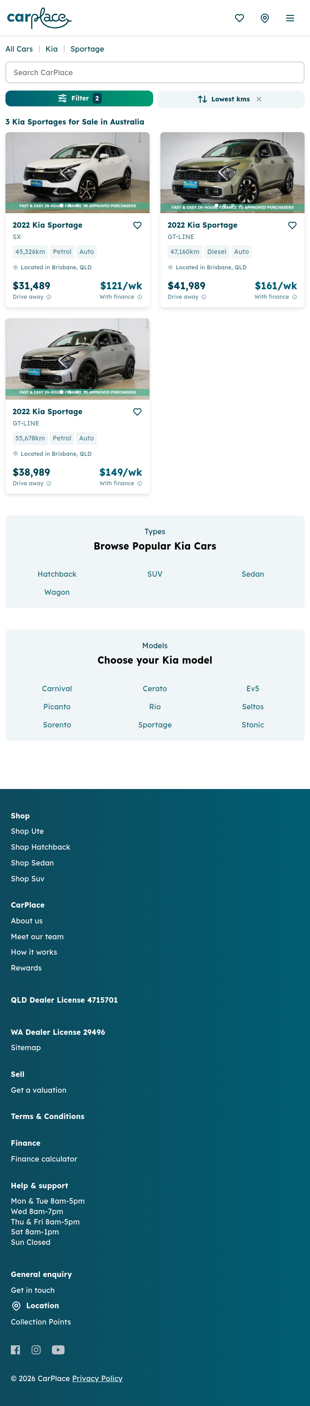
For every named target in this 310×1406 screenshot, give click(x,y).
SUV (155, 574)
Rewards (26, 967)
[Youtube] (58, 1349)
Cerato (155, 688)
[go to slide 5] (94, 205)
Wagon (57, 592)
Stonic (253, 724)
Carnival (57, 688)
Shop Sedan (32, 862)
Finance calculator (44, 1158)
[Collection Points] (264, 18)
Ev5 (252, 688)
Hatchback (57, 574)
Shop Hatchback (40, 846)
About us (27, 920)
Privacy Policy (97, 1378)
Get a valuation (38, 1090)
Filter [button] (79, 98)
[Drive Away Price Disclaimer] (49, 296)
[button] (259, 99)
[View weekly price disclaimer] (139, 296)
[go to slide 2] (69, 205)
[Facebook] (15, 1349)
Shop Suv (28, 878)
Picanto (56, 706)
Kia (52, 48)
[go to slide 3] (77, 205)
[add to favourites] (137, 225)
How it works (34, 951)
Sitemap (26, 1047)
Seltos (252, 706)
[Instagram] (36, 1349)
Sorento (57, 724)
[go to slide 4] (86, 205)
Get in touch (33, 1290)
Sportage (155, 724)
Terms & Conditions (48, 1116)
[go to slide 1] (61, 205)
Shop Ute (27, 831)
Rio (155, 706)
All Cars (19, 48)
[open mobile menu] (290, 18)
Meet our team (37, 936)
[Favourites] (239, 18)
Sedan (252, 574)
